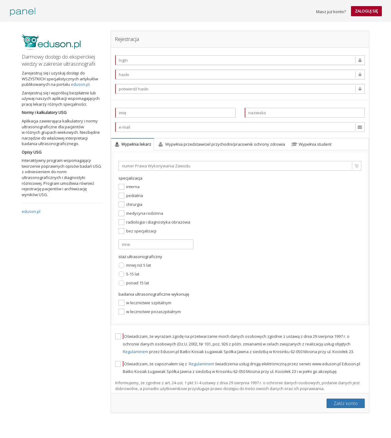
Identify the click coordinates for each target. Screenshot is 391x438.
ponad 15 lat (134, 283)
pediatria (131, 196)
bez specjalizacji (137, 231)
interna (129, 187)
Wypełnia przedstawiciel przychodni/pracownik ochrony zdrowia (221, 144)
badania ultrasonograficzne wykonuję (154, 294)
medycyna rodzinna (141, 213)
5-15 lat (129, 274)
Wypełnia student (311, 144)
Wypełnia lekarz (132, 144)
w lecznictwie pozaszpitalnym (150, 312)
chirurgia (130, 204)
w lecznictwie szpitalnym (145, 303)
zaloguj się (366, 11)
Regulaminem (136, 351)
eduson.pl (80, 84)
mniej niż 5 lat (135, 265)
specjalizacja (130, 178)
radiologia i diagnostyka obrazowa (154, 222)
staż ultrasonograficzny (140, 256)
